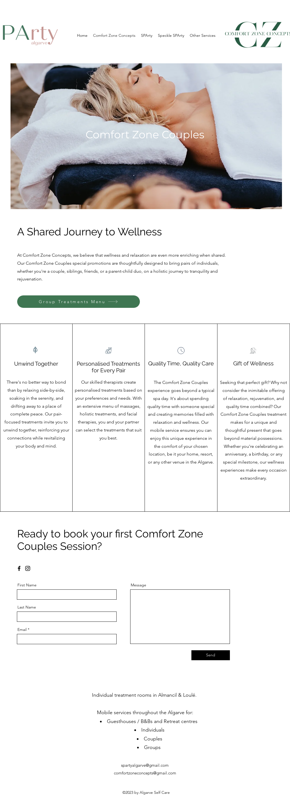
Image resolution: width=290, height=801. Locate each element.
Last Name (26, 607)
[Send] (210, 655)
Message (138, 585)
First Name (27, 585)
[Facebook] (19, 568)
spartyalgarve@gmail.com (145, 765)
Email (22, 629)
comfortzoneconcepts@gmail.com (145, 773)
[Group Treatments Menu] (78, 301)
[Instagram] (27, 568)
